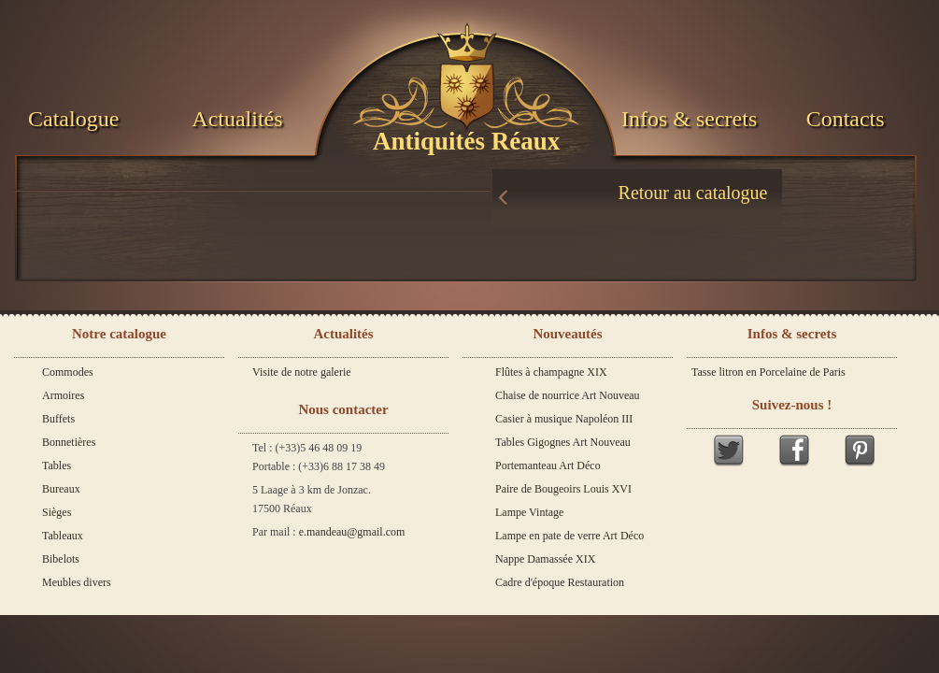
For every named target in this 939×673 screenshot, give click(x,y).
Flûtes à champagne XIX (551, 372)
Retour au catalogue (693, 192)
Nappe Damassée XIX (545, 559)
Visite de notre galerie (301, 372)
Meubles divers (76, 582)
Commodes (67, 372)
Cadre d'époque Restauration (559, 582)
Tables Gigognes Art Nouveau (563, 442)
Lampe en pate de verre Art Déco (569, 535)
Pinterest (859, 450)
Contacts (845, 119)
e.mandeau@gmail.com (352, 531)
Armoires (63, 395)
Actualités (237, 119)
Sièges (56, 512)
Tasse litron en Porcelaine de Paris (768, 372)
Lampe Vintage (529, 512)
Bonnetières (68, 442)
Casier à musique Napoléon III (564, 418)
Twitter (728, 450)
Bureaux (61, 488)
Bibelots (60, 559)
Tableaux (62, 535)
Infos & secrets (689, 119)
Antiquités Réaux (466, 141)
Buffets (58, 418)
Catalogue (73, 119)
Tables (56, 465)
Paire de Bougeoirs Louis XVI (563, 488)
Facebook (794, 450)
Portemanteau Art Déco (548, 465)
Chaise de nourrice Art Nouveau (567, 395)
